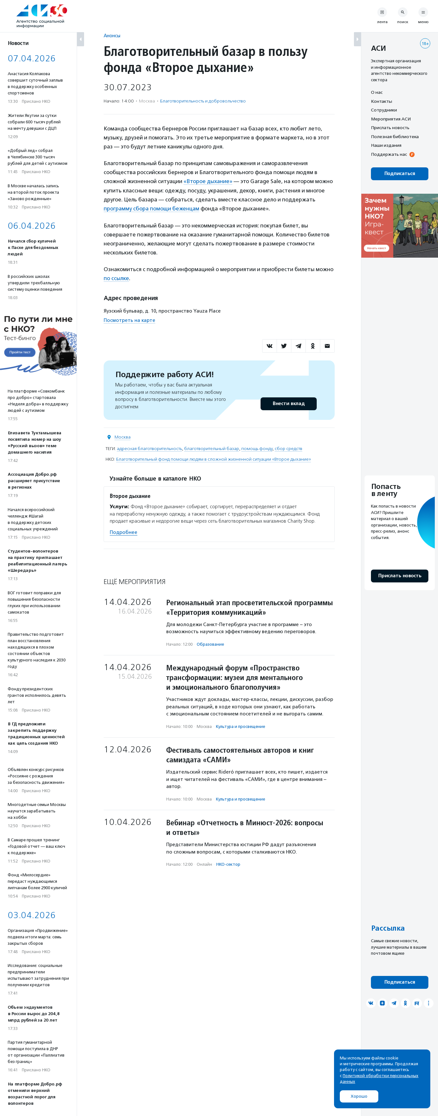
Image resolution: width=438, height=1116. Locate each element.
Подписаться (399, 174)
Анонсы (112, 35)
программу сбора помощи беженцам (152, 208)
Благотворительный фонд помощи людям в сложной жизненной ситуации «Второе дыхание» (213, 458)
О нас (376, 92)
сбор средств (288, 448)
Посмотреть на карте (129, 319)
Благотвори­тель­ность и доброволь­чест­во (203, 101)
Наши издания (386, 145)
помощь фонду (256, 448)
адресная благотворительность (149, 448)
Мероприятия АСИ (391, 118)
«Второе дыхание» (208, 181)
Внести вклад (288, 403)
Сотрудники (384, 109)
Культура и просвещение (240, 725)
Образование (210, 643)
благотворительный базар (211, 448)
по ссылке (116, 277)
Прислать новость (390, 127)
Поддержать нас (389, 154)
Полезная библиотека (395, 136)
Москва (123, 436)
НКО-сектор (228, 863)
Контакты (381, 101)
